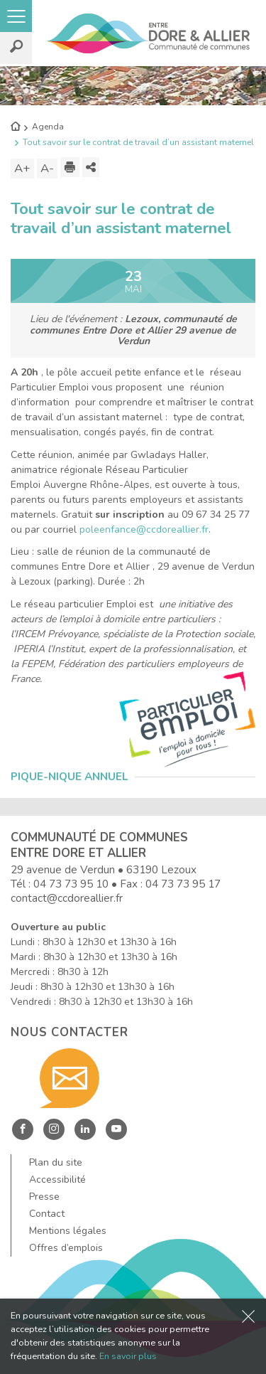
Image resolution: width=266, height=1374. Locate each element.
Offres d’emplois (66, 1248)
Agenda (48, 126)
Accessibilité (57, 1179)
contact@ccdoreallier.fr (67, 897)
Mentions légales (67, 1230)
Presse (44, 1196)
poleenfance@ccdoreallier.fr (144, 529)
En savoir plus (128, 1356)
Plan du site (55, 1162)
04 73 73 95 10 (71, 883)
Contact (47, 1213)
